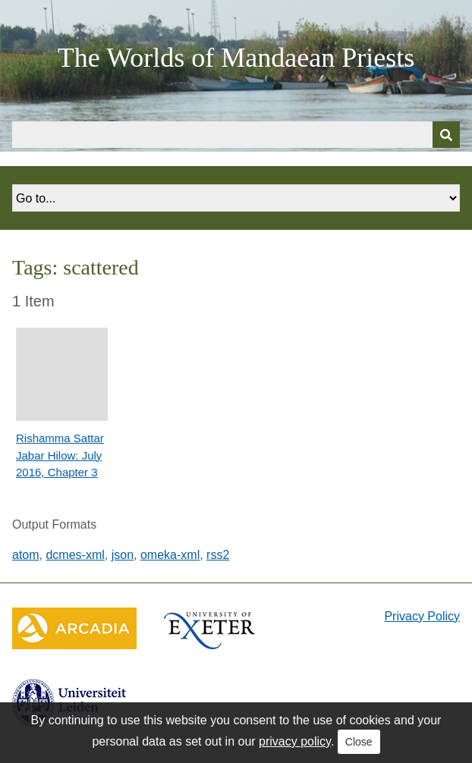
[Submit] (446, 134)
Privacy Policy (422, 616)
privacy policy (295, 741)
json (123, 554)
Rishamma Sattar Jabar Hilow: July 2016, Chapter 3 (60, 455)
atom (25, 554)
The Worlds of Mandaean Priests (236, 57)
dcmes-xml (75, 554)
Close (359, 742)
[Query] (236, 134)
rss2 (217, 554)
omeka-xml (170, 554)
